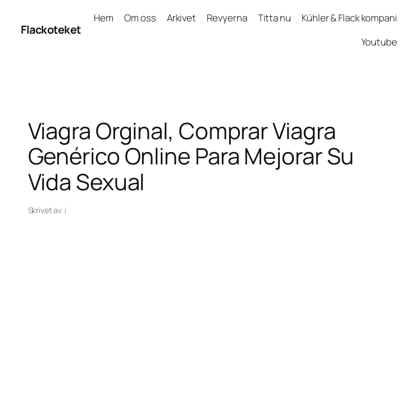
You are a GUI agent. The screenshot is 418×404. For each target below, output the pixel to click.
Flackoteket (51, 29)
